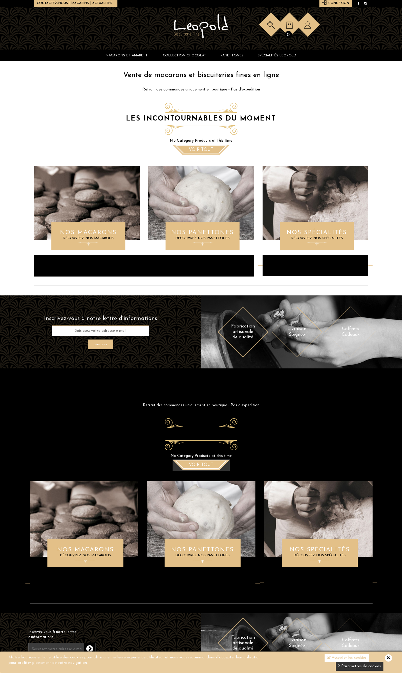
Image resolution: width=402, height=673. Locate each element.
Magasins (80, 3)
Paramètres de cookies (359, 665)
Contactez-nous (52, 3)
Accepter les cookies (347, 658)
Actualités (102, 3)
